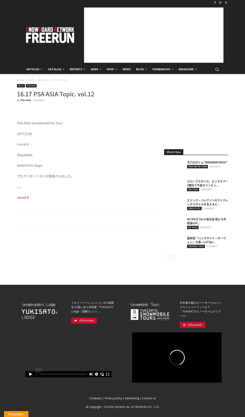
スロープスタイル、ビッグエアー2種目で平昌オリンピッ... (207, 183)
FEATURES (193, 189)
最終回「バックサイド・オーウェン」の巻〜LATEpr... (206, 240)
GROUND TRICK (196, 246)
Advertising (132, 398)
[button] (217, 69)
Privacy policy (113, 398)
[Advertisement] (153, 35)
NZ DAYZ (192, 227)
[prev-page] (166, 257)
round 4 (23, 197)
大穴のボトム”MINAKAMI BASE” (207, 162)
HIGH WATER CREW (197, 166)
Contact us (149, 398)
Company (95, 398)
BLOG (31, 80)
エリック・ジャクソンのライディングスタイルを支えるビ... (207, 202)
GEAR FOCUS (194, 208)
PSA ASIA (43, 80)
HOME (20, 80)
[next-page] (172, 257)
